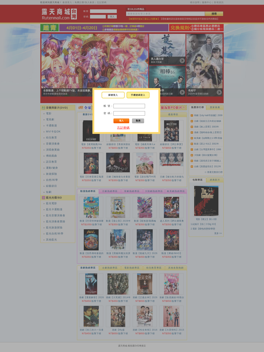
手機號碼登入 (138, 95)
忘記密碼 (123, 127)
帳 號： (108, 105)
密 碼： (108, 113)
